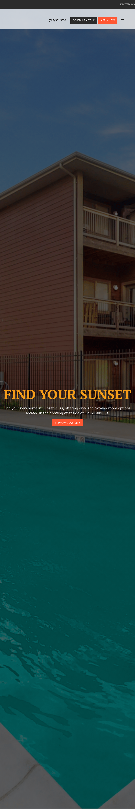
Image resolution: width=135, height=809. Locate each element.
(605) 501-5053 (57, 20)
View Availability (67, 423)
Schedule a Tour (84, 20)
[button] (122, 20)
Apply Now (108, 20)
